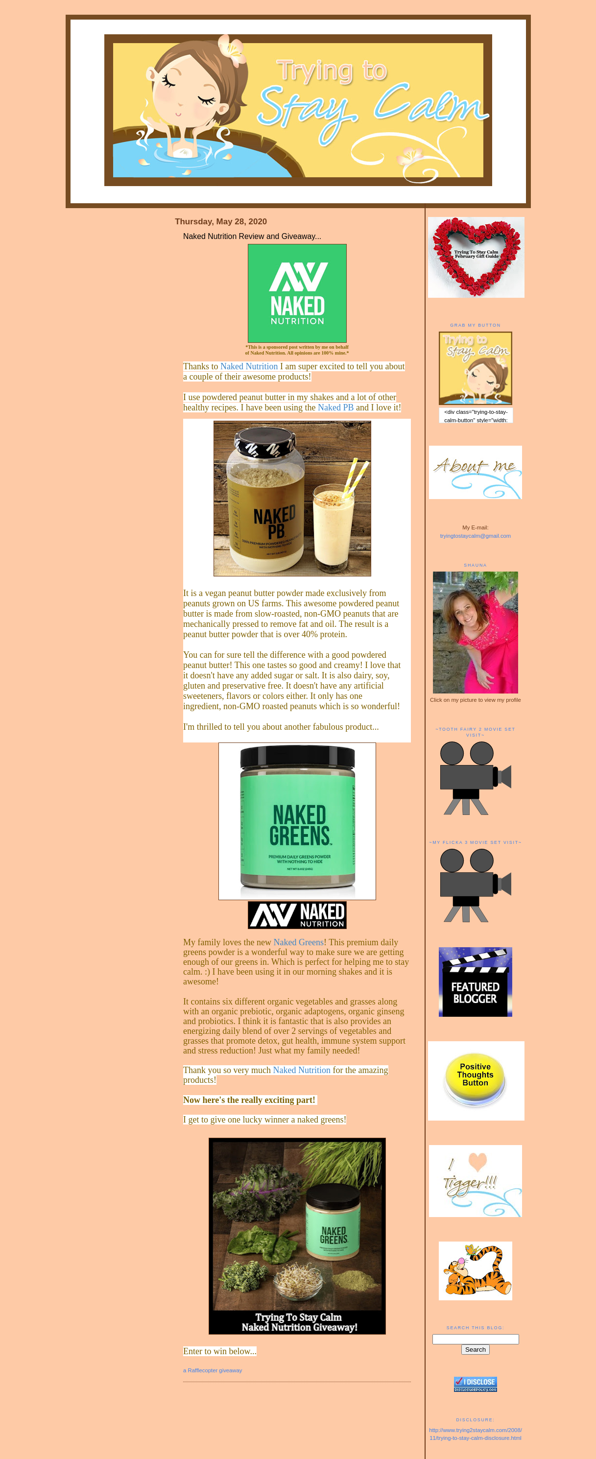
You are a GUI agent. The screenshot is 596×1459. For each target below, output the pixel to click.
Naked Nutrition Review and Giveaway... (252, 236)
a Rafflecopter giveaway (212, 1370)
